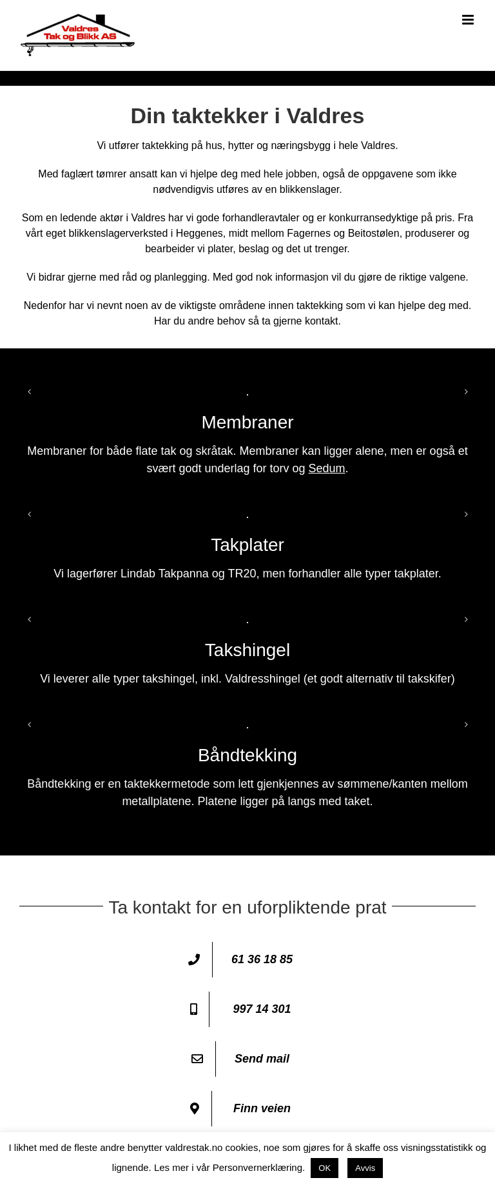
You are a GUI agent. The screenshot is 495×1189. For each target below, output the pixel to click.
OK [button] (324, 1168)
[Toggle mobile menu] (469, 19)
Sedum (327, 468)
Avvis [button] (365, 1168)
